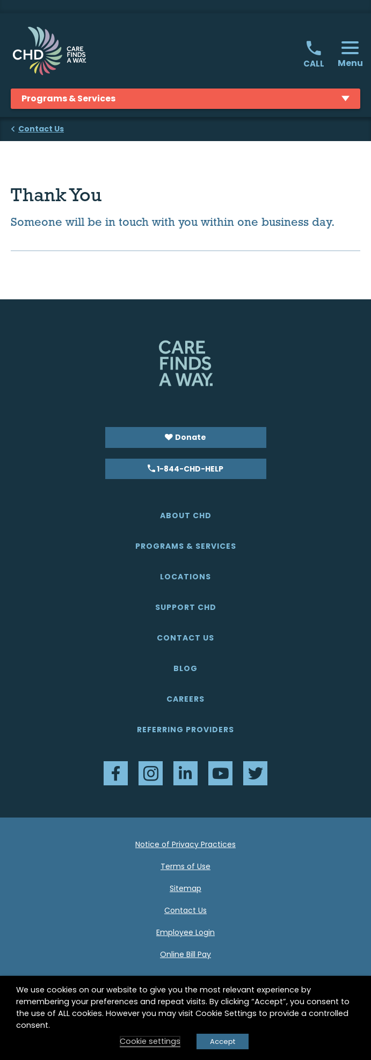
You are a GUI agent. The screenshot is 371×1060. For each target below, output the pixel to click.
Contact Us (185, 637)
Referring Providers (185, 729)
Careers (185, 699)
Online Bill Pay (185, 954)
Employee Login (185, 932)
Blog (185, 668)
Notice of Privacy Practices (185, 844)
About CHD (186, 515)
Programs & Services (185, 546)
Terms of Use (185, 866)
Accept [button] (222, 1041)
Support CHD (185, 607)
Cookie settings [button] (150, 1041)
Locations (185, 576)
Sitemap (185, 888)
